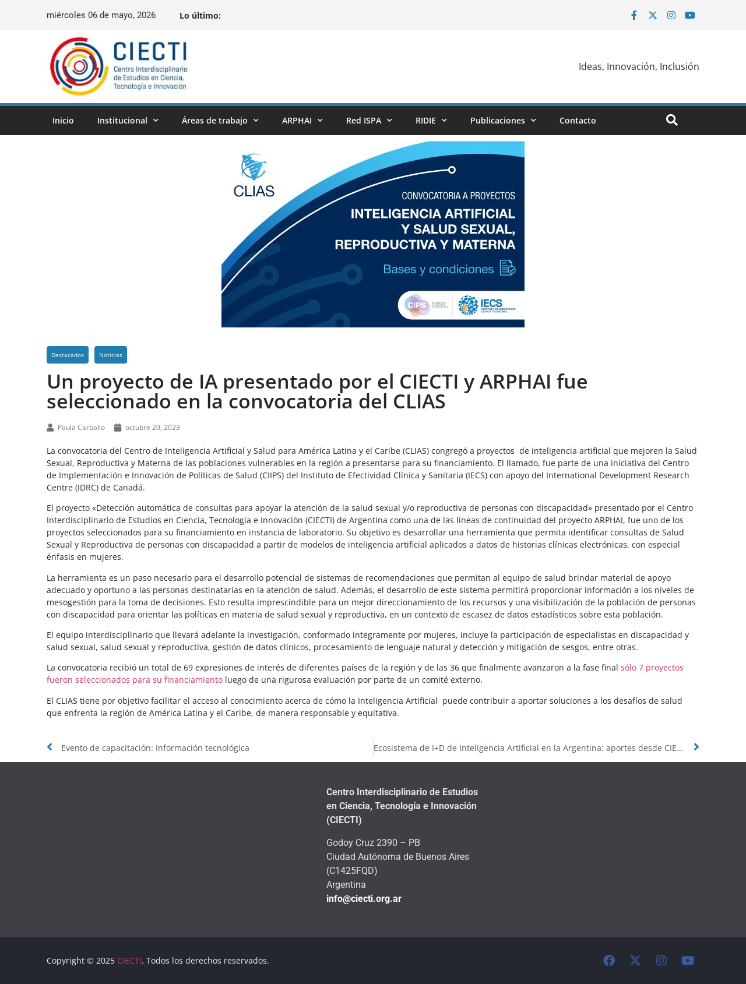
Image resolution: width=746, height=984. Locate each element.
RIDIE (431, 120)
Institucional (128, 120)
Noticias (110, 355)
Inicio (63, 120)
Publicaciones (503, 120)
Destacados (67, 355)
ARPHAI (302, 120)
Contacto (578, 120)
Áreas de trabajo (220, 120)
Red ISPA (369, 120)
